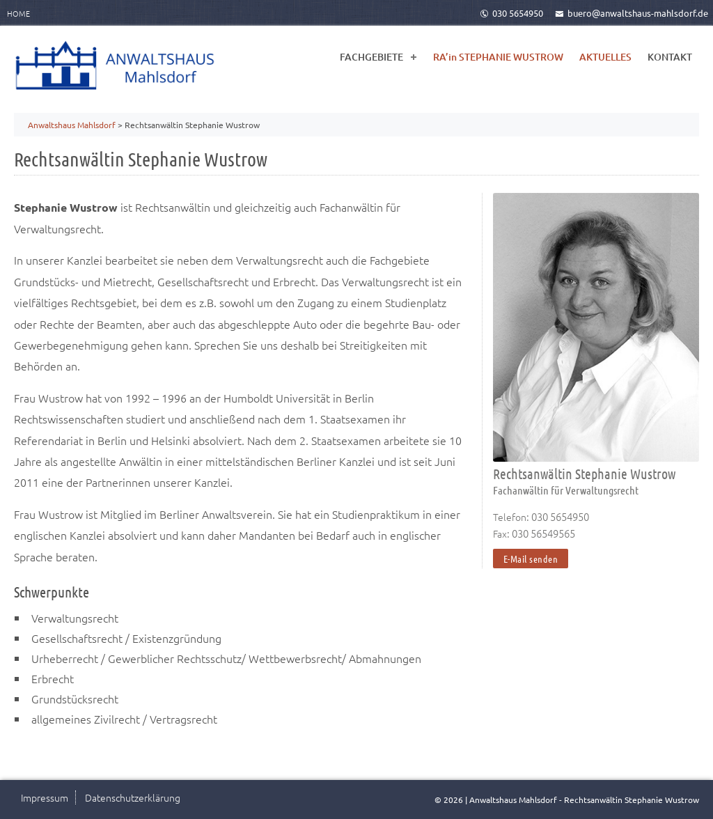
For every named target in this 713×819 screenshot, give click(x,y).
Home (18, 13)
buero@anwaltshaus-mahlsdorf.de (631, 13)
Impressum (44, 797)
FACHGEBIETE (371, 56)
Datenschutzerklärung (132, 797)
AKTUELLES (605, 56)
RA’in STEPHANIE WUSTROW (498, 56)
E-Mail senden (530, 558)
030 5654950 (511, 13)
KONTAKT (670, 56)
